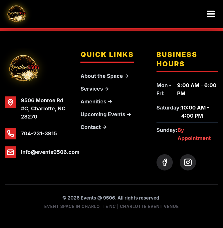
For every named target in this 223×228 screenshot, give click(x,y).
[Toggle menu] (210, 13)
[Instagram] (188, 162)
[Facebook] (165, 162)
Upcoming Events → (106, 114)
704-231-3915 (39, 133)
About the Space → (104, 76)
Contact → (93, 127)
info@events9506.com (50, 152)
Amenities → (96, 101)
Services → (94, 89)
